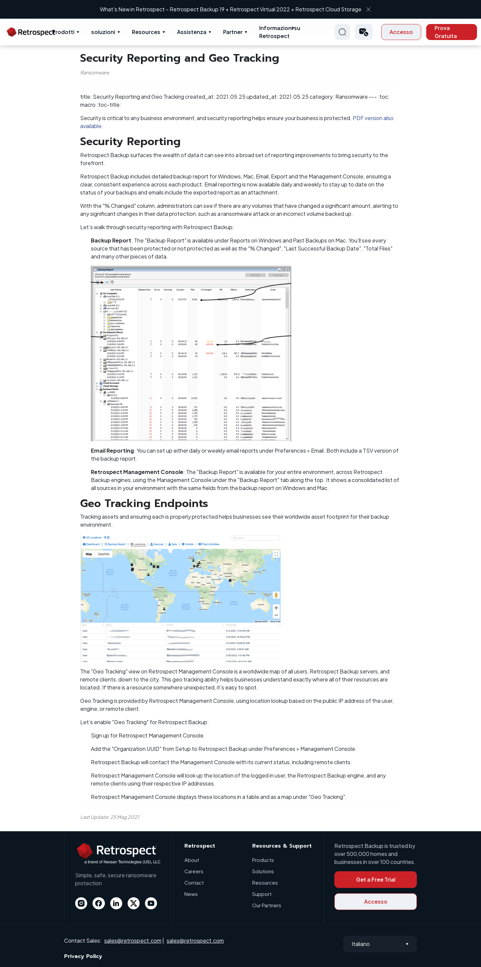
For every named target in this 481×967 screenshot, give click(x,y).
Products (263, 860)
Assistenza (191, 31)
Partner (233, 31)
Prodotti (63, 31)
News (191, 894)
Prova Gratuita (446, 31)
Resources (146, 31)
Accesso (401, 31)
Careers (194, 871)
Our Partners (266, 905)
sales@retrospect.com (132, 940)
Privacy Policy (83, 956)
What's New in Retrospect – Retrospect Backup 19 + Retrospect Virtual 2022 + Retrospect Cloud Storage (234, 9)
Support (262, 894)
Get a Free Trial (375, 879)
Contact (194, 882)
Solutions (263, 871)
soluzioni (103, 31)
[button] (364, 32)
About (191, 860)
